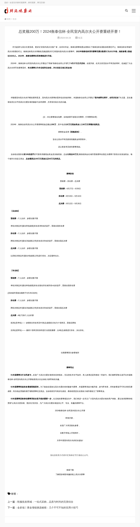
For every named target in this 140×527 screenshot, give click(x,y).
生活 (14, 19)
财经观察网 (18, 11)
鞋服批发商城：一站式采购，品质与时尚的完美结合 (45, 501)
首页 (9, 19)
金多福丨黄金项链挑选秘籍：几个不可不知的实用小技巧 (47, 507)
